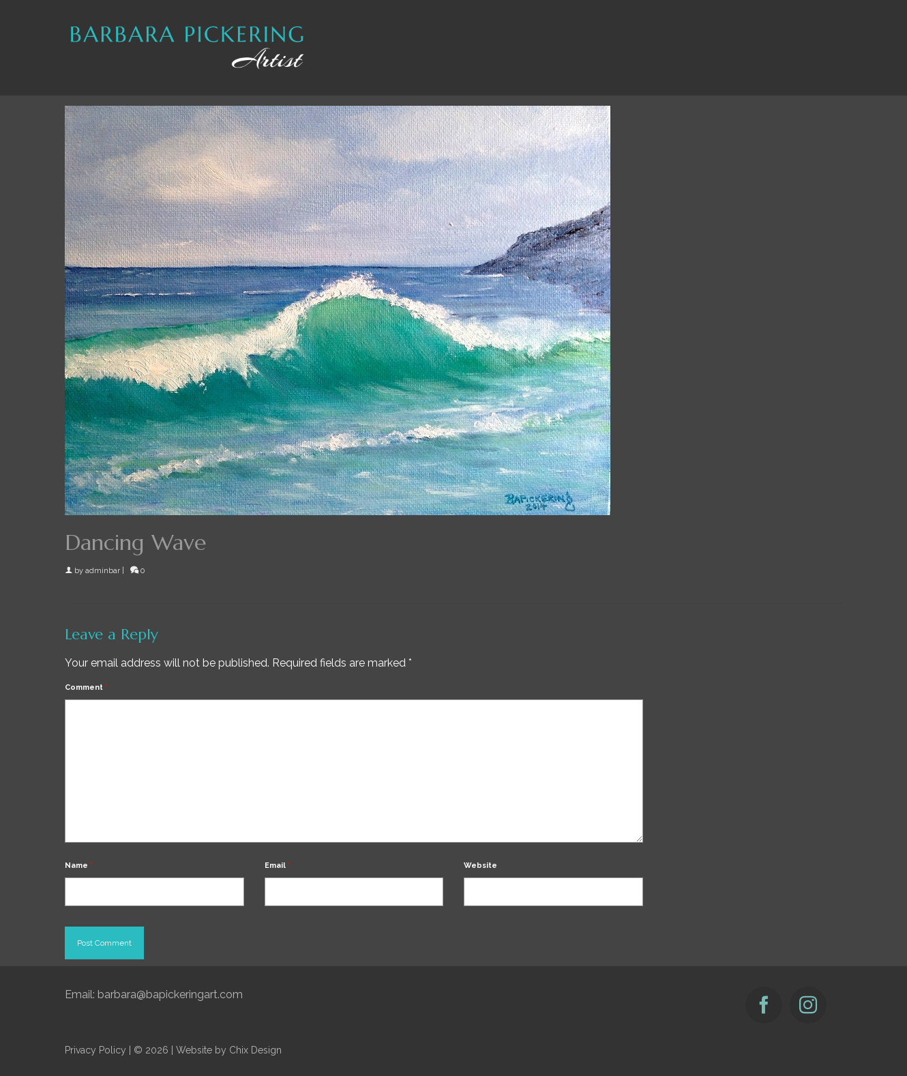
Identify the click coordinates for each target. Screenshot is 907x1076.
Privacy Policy (95, 1050)
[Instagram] (808, 1005)
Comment (86, 687)
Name (79, 865)
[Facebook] (763, 1005)
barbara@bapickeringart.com (170, 994)
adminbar (102, 570)
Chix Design (255, 1050)
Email (278, 865)
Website (480, 865)
